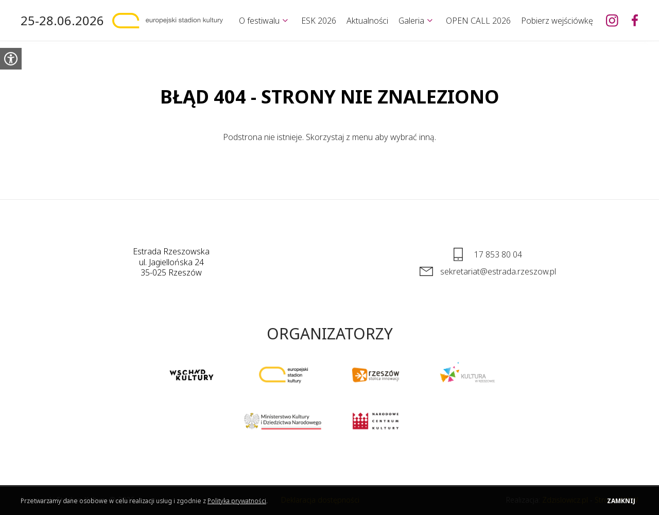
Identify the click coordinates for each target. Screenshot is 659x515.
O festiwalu (259, 20)
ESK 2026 (318, 20)
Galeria (411, 20)
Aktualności (367, 20)
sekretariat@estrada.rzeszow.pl (498, 271)
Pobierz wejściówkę (557, 20)
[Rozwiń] (285, 20)
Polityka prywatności (236, 500)
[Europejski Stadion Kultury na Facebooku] (634, 20)
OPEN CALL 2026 (478, 20)
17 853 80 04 (498, 254)
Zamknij (621, 500)
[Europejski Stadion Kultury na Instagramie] (612, 20)
